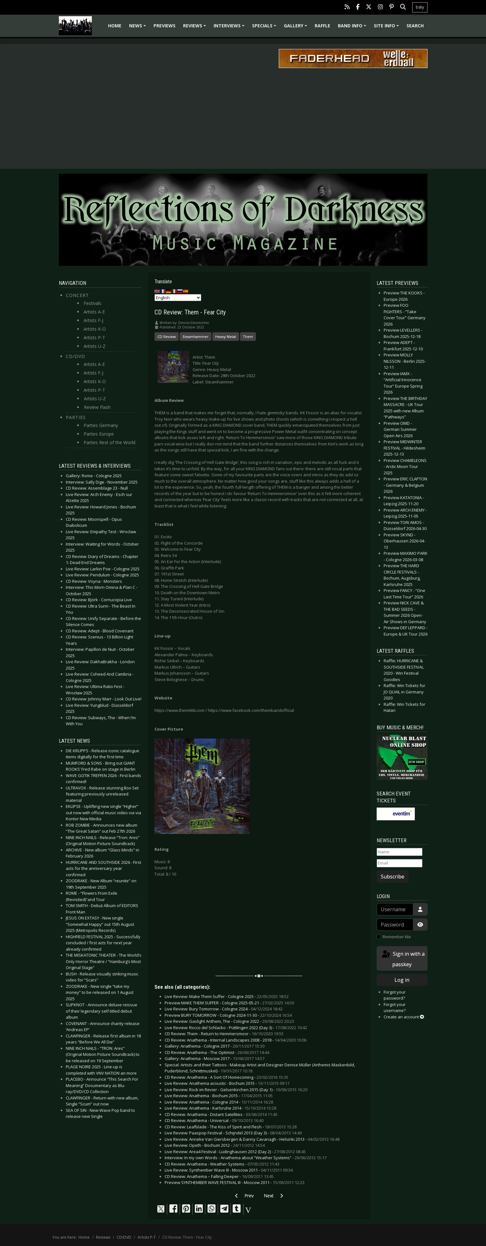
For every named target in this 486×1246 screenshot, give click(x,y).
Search (415, 26)
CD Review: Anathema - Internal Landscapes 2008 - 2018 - (235, 1040)
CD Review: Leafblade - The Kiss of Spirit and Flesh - (231, 1127)
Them (248, 336)
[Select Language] (177, 297)
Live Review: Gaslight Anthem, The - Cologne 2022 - (229, 1021)
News (138, 28)
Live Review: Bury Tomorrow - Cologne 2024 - (224, 1009)
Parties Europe (99, 434)
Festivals (92, 303)
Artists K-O (95, 329)
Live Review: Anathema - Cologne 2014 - (219, 1102)
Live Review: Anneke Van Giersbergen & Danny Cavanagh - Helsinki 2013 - (252, 1139)
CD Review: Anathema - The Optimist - (217, 1052)
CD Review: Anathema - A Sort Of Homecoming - (226, 1077)
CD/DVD (75, 356)
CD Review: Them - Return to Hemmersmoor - (224, 1033)
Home (114, 26)
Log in (401, 979)
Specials (265, 28)
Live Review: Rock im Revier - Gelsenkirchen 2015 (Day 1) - (236, 1089)
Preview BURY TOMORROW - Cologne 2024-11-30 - (228, 1015)
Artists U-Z (95, 346)
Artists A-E (94, 312)
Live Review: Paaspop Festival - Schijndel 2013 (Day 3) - (233, 1133)
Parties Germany (101, 425)
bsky (420, 7)
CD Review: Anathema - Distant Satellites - (221, 1114)
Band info (353, 28)
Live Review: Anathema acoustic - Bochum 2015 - (227, 1083)
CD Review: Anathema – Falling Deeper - (219, 1176)
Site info (387, 28)
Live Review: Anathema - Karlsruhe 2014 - (220, 1108)
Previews (164, 26)
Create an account (404, 1017)
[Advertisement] (243, 117)
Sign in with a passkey (403, 959)
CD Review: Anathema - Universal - (214, 1120)
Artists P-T (94, 337)
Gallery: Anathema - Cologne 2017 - (214, 1046)
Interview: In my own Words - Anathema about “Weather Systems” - (245, 1157)
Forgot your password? (395, 995)
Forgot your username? (395, 1008)
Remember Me (397, 937)
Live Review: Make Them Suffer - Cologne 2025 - (227, 996)
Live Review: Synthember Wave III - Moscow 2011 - (229, 1170)
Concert (77, 295)
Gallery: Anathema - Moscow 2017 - (214, 1058)
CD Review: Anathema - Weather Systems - (222, 1164)
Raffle (322, 26)
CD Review (166, 336)
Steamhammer (195, 336)
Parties (76, 417)
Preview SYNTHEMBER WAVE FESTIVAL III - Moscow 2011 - (235, 1182)
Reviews (195, 28)
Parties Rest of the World (109, 442)
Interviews (230, 28)
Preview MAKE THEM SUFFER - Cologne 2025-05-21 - (229, 1003)
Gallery (296, 28)
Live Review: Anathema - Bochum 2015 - (219, 1095)
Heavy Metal (225, 336)
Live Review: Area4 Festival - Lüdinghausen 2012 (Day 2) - (235, 1151)
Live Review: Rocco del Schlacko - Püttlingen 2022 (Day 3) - (236, 1027)
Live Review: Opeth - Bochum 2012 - (215, 1145)
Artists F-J (93, 320)
